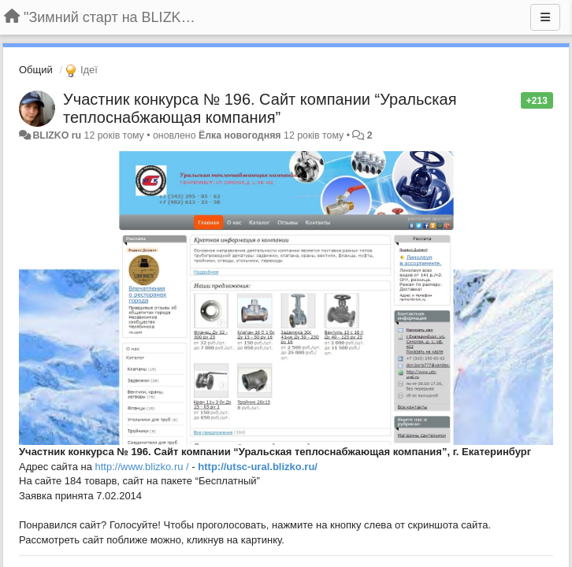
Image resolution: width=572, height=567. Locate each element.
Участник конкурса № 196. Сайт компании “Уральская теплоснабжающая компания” (260, 108)
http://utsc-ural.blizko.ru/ (258, 466)
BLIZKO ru (58, 135)
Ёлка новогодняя (240, 135)
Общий (36, 70)
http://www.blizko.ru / (142, 466)
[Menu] (545, 17)
